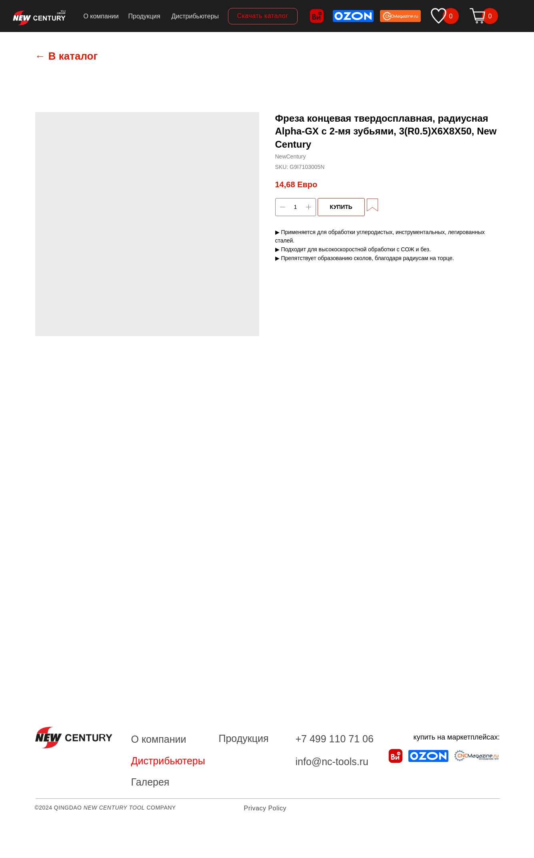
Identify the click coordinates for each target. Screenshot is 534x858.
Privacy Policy (265, 808)
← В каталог (66, 56)
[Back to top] (10, 846)
